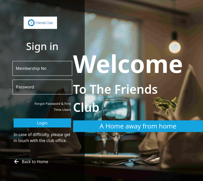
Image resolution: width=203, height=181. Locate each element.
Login (42, 123)
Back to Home (30, 162)
